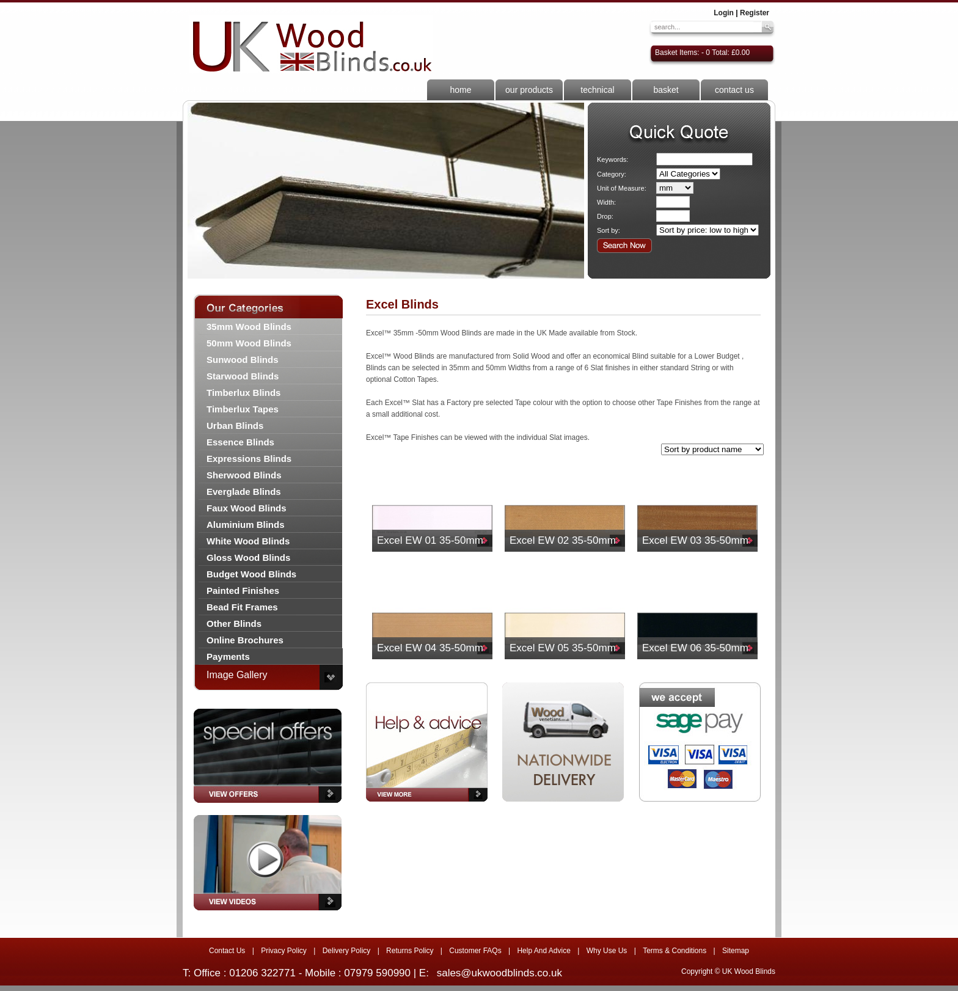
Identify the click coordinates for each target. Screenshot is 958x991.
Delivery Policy (347, 950)
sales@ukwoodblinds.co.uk (499, 973)
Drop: (605, 216)
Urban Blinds (235, 425)
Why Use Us (607, 950)
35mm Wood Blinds (249, 326)
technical (597, 90)
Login (724, 13)
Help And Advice (543, 950)
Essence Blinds (240, 442)
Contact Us (227, 950)
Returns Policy (409, 950)
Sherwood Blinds (244, 475)
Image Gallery (237, 675)
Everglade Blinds (244, 491)
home (460, 90)
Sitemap (735, 950)
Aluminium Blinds (246, 524)
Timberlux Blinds (243, 392)
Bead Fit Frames (242, 607)
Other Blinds (234, 623)
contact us (734, 90)
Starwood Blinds (243, 376)
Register (754, 13)
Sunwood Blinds (243, 359)
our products (529, 90)
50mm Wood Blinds (249, 343)
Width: (606, 202)
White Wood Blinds (248, 541)
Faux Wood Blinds (247, 508)
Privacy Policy (284, 950)
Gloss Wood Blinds (248, 557)
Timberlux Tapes (243, 409)
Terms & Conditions (674, 950)
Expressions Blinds (249, 458)
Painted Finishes (243, 590)
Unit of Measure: (621, 188)
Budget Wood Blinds (251, 574)
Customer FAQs (475, 950)
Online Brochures (245, 640)
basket (665, 90)
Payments (228, 656)
